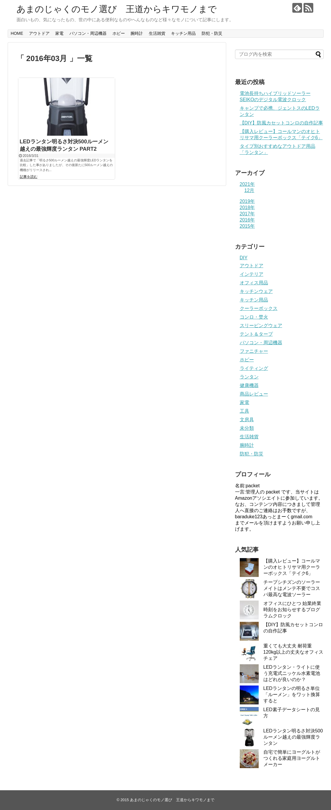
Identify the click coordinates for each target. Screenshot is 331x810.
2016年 (247, 219)
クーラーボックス (259, 308)
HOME (17, 33)
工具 (244, 411)
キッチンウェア (256, 291)
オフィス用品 (254, 282)
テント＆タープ (256, 334)
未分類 (247, 428)
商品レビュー (254, 393)
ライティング (254, 368)
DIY (244, 257)
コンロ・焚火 (254, 316)
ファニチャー (254, 351)
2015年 (247, 226)
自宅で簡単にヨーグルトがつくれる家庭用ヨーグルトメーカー (291, 758)
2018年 (247, 207)
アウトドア (39, 33)
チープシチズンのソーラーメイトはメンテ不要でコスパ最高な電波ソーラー (291, 588)
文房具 (247, 419)
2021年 (247, 184)
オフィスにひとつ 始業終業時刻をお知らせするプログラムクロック (292, 609)
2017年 (247, 213)
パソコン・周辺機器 (88, 33)
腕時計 (137, 33)
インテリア (251, 274)
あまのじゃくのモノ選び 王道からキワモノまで (117, 9)
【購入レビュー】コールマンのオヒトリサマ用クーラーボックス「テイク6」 (291, 567)
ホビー (118, 33)
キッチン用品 (183, 33)
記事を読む (28, 177)
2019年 (247, 201)
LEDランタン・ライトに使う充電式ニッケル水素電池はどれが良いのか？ (291, 673)
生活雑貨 (157, 33)
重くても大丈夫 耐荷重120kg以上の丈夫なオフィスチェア (293, 652)
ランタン (249, 376)
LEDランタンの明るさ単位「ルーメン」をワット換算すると (291, 694)
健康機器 (249, 385)
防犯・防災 (212, 33)
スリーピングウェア (261, 325)
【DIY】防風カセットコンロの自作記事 (281, 122)
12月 (249, 190)
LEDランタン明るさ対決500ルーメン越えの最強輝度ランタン (293, 737)
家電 (59, 33)
